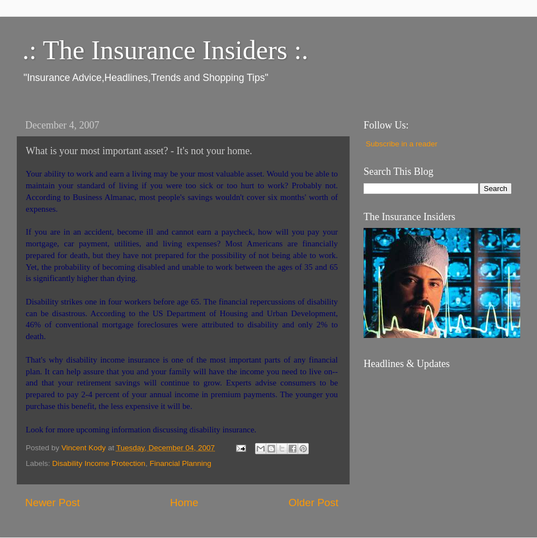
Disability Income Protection (98, 463)
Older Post (313, 502)
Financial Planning (180, 463)
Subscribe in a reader (401, 144)
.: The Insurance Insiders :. (165, 50)
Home (184, 502)
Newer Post (52, 502)
